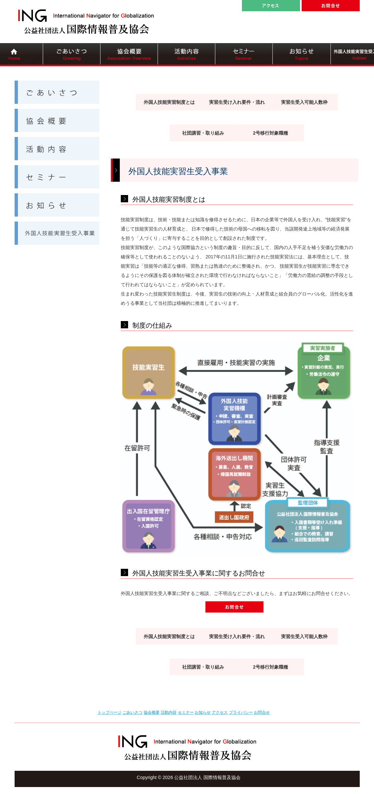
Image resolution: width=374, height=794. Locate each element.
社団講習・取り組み (203, 133)
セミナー (186, 712)
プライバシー (241, 712)
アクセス (220, 712)
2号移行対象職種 (270, 133)
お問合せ (262, 712)
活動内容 (169, 712)
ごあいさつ (132, 712)
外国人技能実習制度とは (169, 102)
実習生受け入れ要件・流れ (237, 102)
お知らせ (203, 712)
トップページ (109, 712)
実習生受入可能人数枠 (304, 102)
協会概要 (152, 712)
